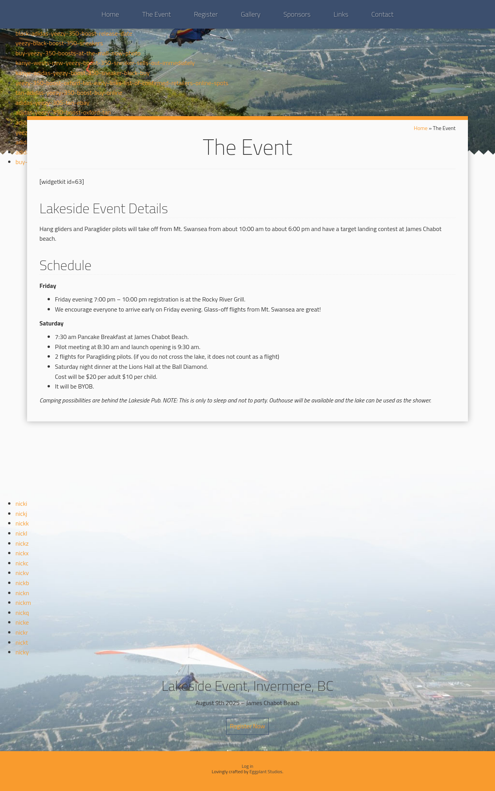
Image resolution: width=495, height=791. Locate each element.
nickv (22, 572)
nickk (22, 523)
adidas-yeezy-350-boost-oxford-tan (63, 112)
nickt (21, 642)
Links (341, 14)
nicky (22, 652)
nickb (22, 582)
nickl (21, 533)
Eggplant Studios (265, 771)
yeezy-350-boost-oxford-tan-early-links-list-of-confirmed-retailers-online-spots (121, 82)
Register (206, 14)
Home (110, 14)
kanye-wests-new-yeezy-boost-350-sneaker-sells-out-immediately (105, 62)
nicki (21, 503)
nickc (22, 563)
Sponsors (297, 14)
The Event (156, 14)
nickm (23, 602)
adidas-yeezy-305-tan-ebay (52, 102)
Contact (382, 14)
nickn (22, 593)
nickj (21, 513)
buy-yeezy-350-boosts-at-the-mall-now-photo (78, 53)
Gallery (251, 14)
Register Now (247, 726)
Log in (247, 766)
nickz (22, 543)
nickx (22, 553)
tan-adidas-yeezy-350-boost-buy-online (68, 92)
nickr (21, 632)
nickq (22, 612)
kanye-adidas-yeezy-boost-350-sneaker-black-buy (82, 72)
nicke (22, 622)
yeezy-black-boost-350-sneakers (59, 43)
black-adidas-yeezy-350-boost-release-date (73, 33)
